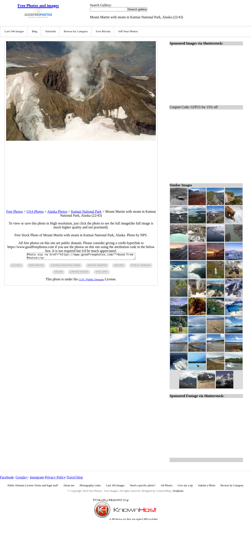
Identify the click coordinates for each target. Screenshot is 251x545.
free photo (36, 266)
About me (68, 485)
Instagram (37, 477)
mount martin (97, 266)
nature (119, 266)
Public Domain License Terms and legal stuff (33, 485)
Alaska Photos (57, 211)
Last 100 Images (14, 31)
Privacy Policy (55, 477)
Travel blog (75, 477)
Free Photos (14, 211)
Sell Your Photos (128, 31)
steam (58, 273)
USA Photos (35, 211)
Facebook (7, 477)
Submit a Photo (206, 485)
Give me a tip (185, 485)
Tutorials (50, 31)
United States (79, 273)
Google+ (22, 477)
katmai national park (65, 266)
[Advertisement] (81, 171)
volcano (102, 273)
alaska (16, 266)
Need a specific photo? (142, 485)
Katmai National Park (86, 211)
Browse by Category (76, 31)
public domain (141, 266)
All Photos (166, 485)
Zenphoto (178, 490)
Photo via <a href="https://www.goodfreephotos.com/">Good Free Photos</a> (81, 257)
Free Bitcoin (103, 31)
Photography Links (90, 485)
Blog (34, 31)
